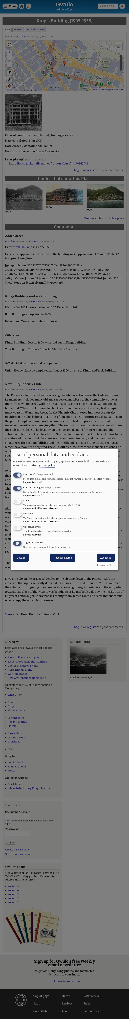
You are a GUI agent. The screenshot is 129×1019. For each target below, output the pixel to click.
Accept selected (63, 557)
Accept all (105, 557)
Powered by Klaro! (106, 565)
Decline (20, 557)
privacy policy (47, 464)
